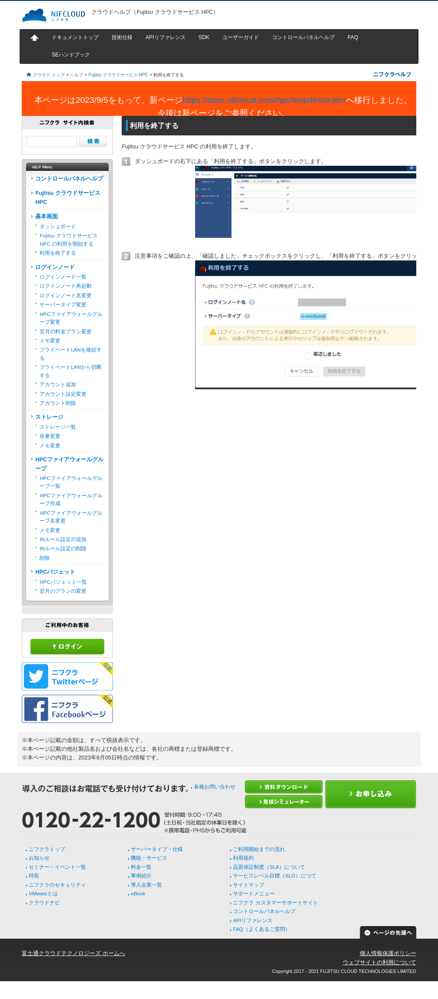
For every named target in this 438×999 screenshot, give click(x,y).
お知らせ (39, 858)
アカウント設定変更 (63, 394)
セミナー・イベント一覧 (57, 867)
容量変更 (50, 436)
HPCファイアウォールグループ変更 (71, 318)
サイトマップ (248, 884)
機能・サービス (149, 858)
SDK (204, 37)
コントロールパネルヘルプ (303, 37)
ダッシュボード (58, 226)
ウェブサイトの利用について (379, 962)
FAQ (353, 37)
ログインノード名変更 (66, 295)
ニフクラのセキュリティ (57, 884)
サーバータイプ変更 (63, 304)
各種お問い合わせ (215, 786)
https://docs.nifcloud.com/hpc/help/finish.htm (264, 100)
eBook (138, 893)
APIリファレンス (166, 37)
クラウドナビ (44, 902)
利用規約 (243, 858)
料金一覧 (141, 867)
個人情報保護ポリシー (388, 953)
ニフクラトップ (47, 849)
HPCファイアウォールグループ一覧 (71, 482)
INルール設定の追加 (63, 539)
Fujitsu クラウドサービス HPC (118, 74)
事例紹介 (141, 875)
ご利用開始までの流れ (259, 849)
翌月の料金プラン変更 (66, 331)
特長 (34, 875)
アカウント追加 (58, 384)
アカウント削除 (58, 403)
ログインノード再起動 (66, 286)
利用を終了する (58, 253)
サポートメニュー (254, 893)
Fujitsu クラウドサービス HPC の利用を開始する (68, 239)
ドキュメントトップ (75, 37)
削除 (45, 558)
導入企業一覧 (146, 884)
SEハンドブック (71, 55)
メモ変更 (50, 340)
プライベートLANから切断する (70, 371)
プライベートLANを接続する (70, 353)
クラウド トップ (49, 74)
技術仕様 (122, 37)
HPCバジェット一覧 (63, 582)
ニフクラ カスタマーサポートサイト (275, 902)
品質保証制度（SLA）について (269, 867)
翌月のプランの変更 (63, 591)
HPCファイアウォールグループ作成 (71, 499)
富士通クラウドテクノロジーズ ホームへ (73, 953)
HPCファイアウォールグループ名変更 (71, 516)
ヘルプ (76, 74)
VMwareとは (43, 893)
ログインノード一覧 (63, 276)
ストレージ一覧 (58, 427)
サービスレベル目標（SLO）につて (274, 875)
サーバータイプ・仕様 (157, 849)
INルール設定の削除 (63, 548)
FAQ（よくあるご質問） (261, 929)
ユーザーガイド (240, 37)
